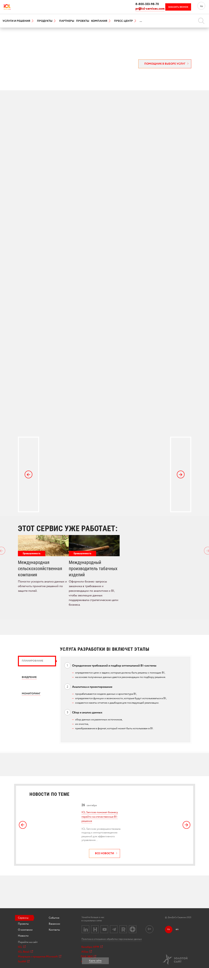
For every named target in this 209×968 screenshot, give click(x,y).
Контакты (54, 930)
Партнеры (66, 21)
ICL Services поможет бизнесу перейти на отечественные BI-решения (99, 816)
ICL (22, 947)
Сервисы (23, 918)
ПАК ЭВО (88, 957)
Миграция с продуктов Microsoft (39, 957)
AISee (86, 952)
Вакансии (54, 924)
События (54, 918)
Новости (23, 936)
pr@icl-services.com (150, 9)
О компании (25, 930)
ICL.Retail (25, 952)
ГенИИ (23, 962)
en (177, 929)
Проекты (82, 21)
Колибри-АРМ (92, 947)
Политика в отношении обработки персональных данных (111, 939)
